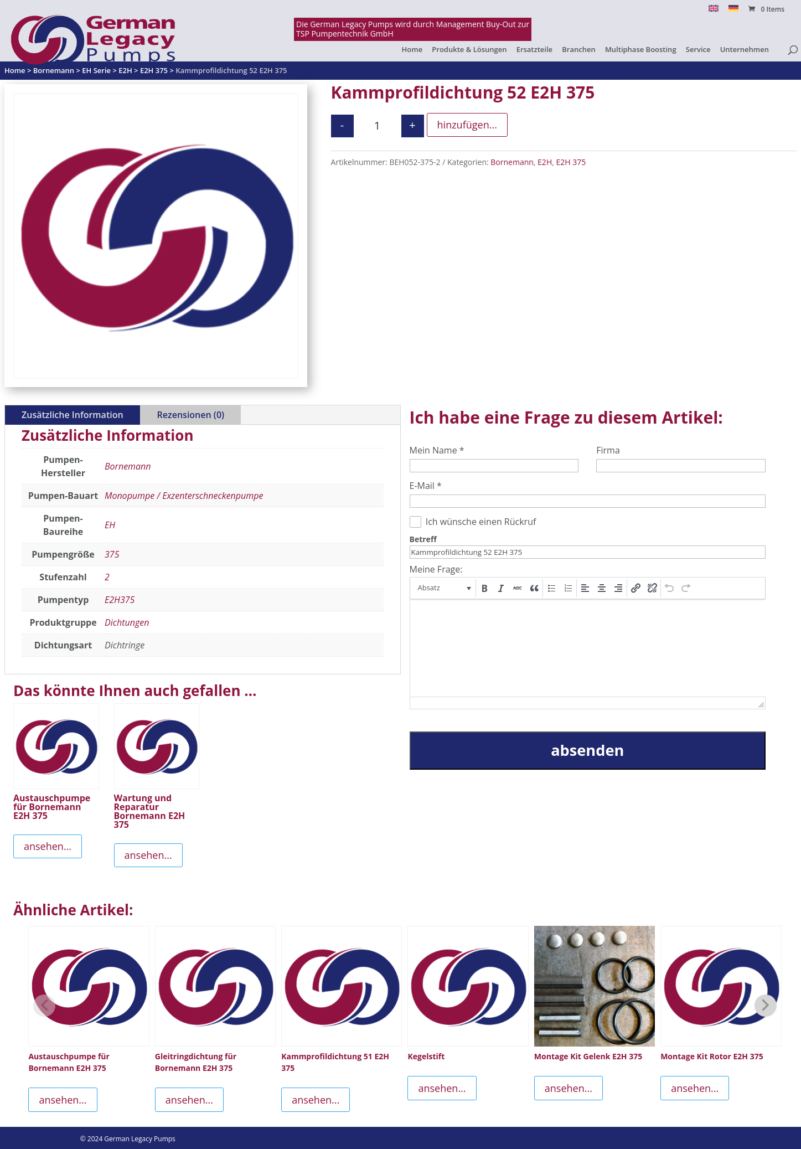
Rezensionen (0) (190, 415)
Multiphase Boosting (640, 49)
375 (112, 554)
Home (412, 49)
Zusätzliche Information (72, 415)
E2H (545, 162)
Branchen (578, 49)
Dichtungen (127, 622)
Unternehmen (744, 49)
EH (110, 525)
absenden (587, 750)
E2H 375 (571, 162)
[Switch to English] (714, 11)
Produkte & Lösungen (469, 49)
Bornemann (512, 162)
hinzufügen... (467, 124)
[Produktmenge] (377, 126)
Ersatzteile (534, 49)
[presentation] (443, 588)
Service (698, 49)
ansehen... (47, 846)
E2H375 (120, 600)
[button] (443, 588)
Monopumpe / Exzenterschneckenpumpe (184, 496)
